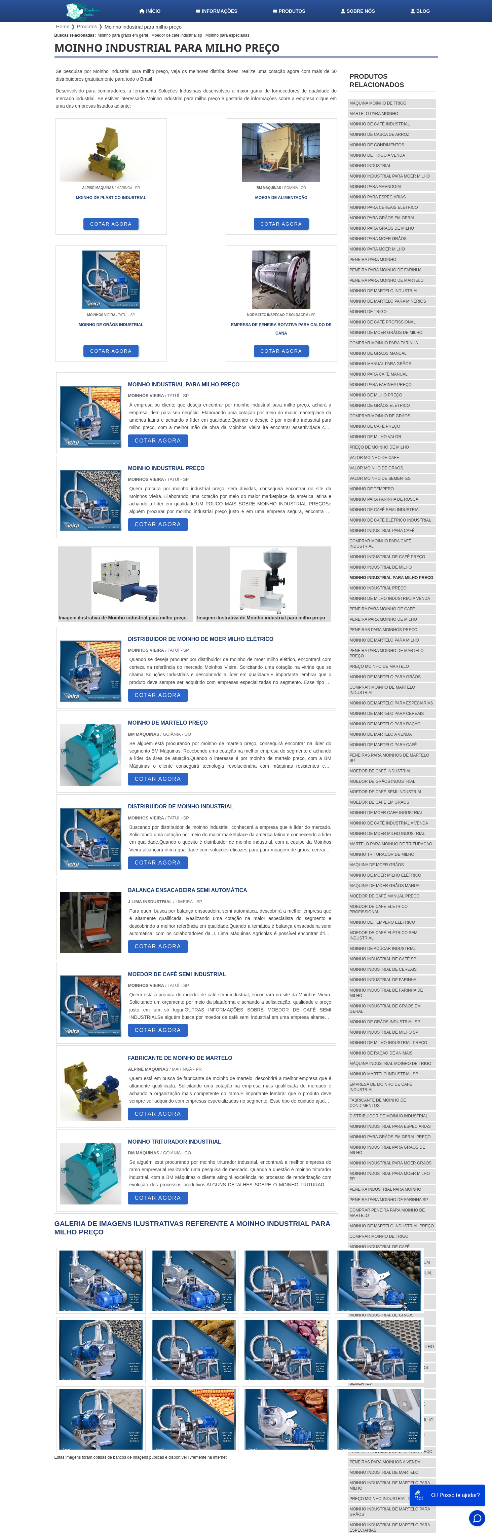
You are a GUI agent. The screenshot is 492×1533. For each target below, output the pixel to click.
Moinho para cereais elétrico (383, 207)
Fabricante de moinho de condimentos (377, 1103)
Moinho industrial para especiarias (389, 1126)
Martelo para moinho (373, 113)
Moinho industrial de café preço (387, 556)
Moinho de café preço (374, 426)
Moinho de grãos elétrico (379, 405)
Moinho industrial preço (378, 588)
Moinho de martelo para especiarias (391, 703)
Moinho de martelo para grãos (385, 677)
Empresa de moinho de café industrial (380, 1087)
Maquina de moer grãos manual (385, 885)
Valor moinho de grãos (376, 468)
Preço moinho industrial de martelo (391, 1498)
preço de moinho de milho (379, 447)
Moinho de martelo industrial (383, 291)
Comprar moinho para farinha (383, 343)
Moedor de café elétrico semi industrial (383, 935)
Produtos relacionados (376, 80)
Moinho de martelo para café (383, 744)
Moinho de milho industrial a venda (389, 598)
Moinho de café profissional (382, 322)
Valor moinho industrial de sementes (380, 1381)
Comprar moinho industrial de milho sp (391, 1423)
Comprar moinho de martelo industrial (382, 690)
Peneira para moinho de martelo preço (386, 653)
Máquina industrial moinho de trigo (390, 1063)
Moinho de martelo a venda (380, 734)
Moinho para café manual (378, 374)
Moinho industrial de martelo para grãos (389, 1512)
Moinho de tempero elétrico (382, 922)
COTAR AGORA (90, 229)
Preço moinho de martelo (379, 666)
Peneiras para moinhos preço (383, 629)
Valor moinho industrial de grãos (388, 1367)
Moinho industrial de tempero (384, 1393)
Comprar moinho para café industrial (380, 544)
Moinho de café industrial (379, 124)
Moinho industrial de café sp (382, 959)
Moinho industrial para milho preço (391, 577)
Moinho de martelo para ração (384, 724)
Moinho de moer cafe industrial (386, 812)
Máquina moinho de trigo (377, 103)
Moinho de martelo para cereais (386, 713)
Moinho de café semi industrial (385, 509)
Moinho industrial (370, 165)
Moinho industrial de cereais (383, 969)
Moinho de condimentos (376, 145)
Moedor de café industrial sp (176, 35)
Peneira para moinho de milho (383, 619)
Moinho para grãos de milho (381, 228)
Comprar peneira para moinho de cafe (387, 1438)
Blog (420, 11)
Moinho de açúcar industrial (382, 948)
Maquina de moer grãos (376, 865)
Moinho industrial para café (381, 530)
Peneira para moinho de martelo (386, 280)
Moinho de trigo (367, 311)
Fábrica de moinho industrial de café (386, 1334)
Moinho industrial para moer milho (389, 176)
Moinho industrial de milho (380, 567)
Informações (216, 11)
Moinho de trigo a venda (377, 155)
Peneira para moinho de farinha (385, 270)
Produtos (289, 11)
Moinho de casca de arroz (379, 134)
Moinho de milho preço (375, 395)
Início (150, 11)
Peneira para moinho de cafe (382, 609)
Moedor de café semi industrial (385, 792)
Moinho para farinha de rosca (383, 499)
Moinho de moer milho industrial (387, 833)
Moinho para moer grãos (378, 238)
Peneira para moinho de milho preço (390, 1451)
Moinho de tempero (371, 489)
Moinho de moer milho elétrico (385, 875)
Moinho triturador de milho (381, 854)
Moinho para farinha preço (380, 384)
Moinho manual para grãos (380, 363)
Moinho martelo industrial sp (383, 1074)
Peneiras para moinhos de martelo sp (389, 758)
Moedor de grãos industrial (382, 781)
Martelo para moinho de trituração (390, 844)
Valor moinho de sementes (380, 478)
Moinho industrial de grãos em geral (385, 1009)
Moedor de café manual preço (384, 896)
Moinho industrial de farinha (382, 980)
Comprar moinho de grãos (379, 416)
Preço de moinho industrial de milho (391, 1346)
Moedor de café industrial (380, 771)
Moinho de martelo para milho (384, 640)
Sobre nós (358, 11)
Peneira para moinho (372, 259)
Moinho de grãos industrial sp (384, 1022)
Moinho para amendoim (375, 186)
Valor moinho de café (374, 457)
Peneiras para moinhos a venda (384, 1462)
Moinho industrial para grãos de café (387, 1407)
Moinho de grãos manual (377, 353)
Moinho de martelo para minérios (387, 301)
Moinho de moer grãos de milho (385, 332)
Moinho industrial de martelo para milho (389, 1486)
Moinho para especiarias (227, 35)
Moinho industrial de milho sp (383, 1032)
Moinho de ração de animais (380, 1053)
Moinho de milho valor (375, 436)
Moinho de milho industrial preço (388, 1042)
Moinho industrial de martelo (383, 1472)
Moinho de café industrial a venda (388, 823)
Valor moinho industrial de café (386, 1357)
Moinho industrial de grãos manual (390, 1262)
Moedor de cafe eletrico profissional (378, 909)
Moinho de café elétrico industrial (390, 520)
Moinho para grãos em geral (123, 35)
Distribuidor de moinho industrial (388, 1116)
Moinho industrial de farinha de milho (386, 993)
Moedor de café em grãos (379, 802)
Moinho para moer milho (377, 249)
